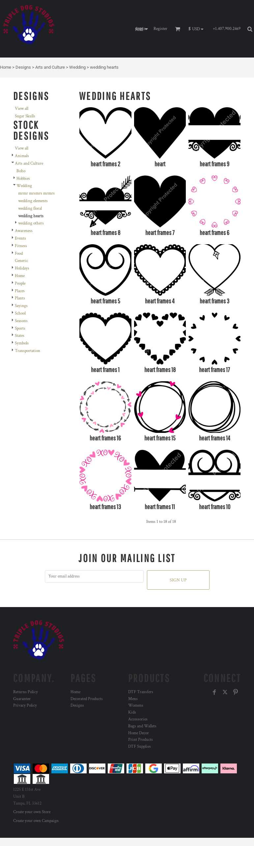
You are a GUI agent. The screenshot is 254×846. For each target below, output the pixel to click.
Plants (20, 298)
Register (160, 29)
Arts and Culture (50, 67)
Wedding (77, 67)
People (20, 283)
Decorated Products (87, 699)
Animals (22, 156)
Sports (20, 328)
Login (141, 29)
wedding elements (33, 201)
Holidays (22, 268)
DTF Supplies (139, 746)
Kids (132, 712)
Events (20, 238)
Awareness (24, 231)
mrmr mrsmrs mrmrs (36, 193)
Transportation (27, 351)
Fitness (21, 246)
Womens (135, 705)
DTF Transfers (140, 692)
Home (5, 67)
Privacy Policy (25, 705)
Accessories (138, 719)
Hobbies (23, 178)
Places (20, 291)
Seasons (21, 321)
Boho (20, 171)
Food (19, 253)
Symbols (22, 343)
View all (21, 108)
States (19, 336)
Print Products (140, 739)
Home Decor (138, 733)
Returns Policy (25, 692)
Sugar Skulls (25, 116)
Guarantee (21, 699)
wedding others (31, 223)
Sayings (21, 306)
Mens (133, 699)
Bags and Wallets (142, 726)
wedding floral (30, 208)
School (20, 313)
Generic (21, 261)
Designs (23, 67)
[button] (197, 29)
